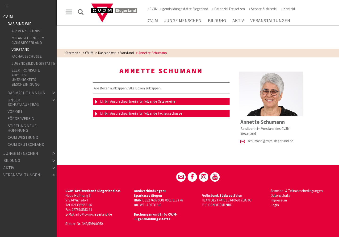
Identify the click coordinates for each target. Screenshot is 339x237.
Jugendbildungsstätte (29, 63)
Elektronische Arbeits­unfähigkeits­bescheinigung (26, 77)
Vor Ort (15, 112)
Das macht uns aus (27, 93)
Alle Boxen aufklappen (110, 88)
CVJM (153, 20)
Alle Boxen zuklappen (145, 88)
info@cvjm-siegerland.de (93, 214)
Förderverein (21, 119)
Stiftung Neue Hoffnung (22, 128)
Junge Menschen (182, 20)
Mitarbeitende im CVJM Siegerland (28, 40)
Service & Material (263, 9)
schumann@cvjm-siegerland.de (270, 141)
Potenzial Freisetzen (228, 9)
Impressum (279, 200)
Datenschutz (280, 195)
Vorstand (127, 53)
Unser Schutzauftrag (27, 102)
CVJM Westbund (23, 138)
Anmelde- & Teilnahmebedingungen (297, 191)
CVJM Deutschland (26, 145)
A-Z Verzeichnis (26, 31)
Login (275, 205)
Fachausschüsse (27, 56)
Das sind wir (107, 53)
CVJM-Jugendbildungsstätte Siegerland (178, 9)
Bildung (217, 20)
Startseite (72, 53)
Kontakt (288, 9)
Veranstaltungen (270, 20)
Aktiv (238, 20)
